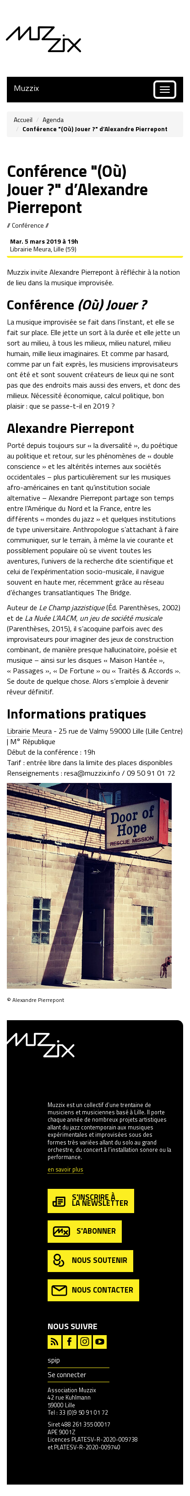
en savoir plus (65, 1170)
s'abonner (83, 1232)
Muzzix (26, 88)
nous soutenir (89, 1261)
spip (54, 1360)
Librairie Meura (29, 730)
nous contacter (92, 1291)
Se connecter (67, 1374)
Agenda (53, 119)
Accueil (23, 119)
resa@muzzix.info (92, 772)
